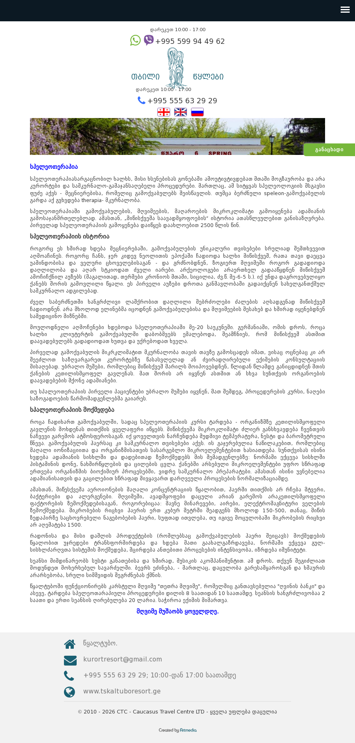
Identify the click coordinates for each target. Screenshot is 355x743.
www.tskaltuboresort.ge (122, 691)
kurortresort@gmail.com (122, 659)
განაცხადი (329, 149)
